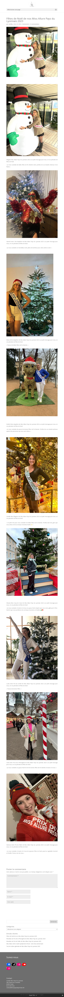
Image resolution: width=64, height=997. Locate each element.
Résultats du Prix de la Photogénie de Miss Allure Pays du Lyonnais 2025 (26, 938)
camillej (10, 24)
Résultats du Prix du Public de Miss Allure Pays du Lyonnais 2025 (23, 941)
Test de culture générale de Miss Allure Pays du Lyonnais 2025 (23, 946)
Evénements (25, 24)
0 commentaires (34, 24)
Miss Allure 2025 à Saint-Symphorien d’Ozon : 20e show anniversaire (24, 944)
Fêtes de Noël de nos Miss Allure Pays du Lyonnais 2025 (21, 936)
